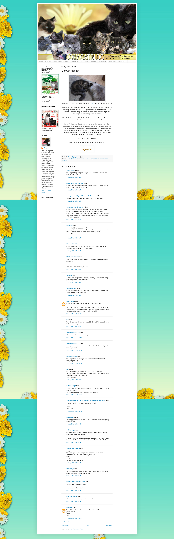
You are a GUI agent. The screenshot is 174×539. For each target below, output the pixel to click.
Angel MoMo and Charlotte (74, 183)
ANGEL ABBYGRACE (73, 448)
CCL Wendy (70, 430)
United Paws (112, 61)
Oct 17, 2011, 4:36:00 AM (73, 251)
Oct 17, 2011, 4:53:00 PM (73, 442)
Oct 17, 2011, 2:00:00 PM (73, 424)
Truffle (91, 103)
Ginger (68, 158)
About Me (47, 61)
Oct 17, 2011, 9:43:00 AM (73, 326)
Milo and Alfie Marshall (73, 244)
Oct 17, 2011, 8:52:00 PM (73, 475)
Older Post (109, 526)
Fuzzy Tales (70, 301)
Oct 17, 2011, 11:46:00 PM (74, 518)
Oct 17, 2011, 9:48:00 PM (73, 501)
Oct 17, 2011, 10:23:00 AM (74, 337)
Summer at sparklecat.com (74, 207)
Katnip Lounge (71, 386)
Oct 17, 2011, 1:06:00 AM (73, 190)
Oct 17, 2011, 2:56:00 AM (73, 201)
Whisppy (69, 275)
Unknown (69, 507)
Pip (67, 369)
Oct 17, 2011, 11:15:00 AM (74, 380)
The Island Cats (71, 288)
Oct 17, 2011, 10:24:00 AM (74, 363)
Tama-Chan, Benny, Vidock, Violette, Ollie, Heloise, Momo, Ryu (86, 400)
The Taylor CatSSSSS (73, 332)
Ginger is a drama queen (77, 158)
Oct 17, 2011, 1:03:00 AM (73, 177)
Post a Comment (69, 522)
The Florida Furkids (72, 257)
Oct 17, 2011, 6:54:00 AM (73, 282)
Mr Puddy (69, 225)
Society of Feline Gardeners (60, 61)
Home (41, 61)
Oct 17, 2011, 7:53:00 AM (73, 313)
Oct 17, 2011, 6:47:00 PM (73, 463)
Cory (45, 148)
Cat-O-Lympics (122, 61)
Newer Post (65, 526)
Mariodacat (69, 417)
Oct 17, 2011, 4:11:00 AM (73, 219)
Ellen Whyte (70, 469)
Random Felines (71, 356)
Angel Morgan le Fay (90, 61)
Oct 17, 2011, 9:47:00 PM (73, 490)
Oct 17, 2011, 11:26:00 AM (74, 394)
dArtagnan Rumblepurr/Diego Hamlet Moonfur (81, 196)
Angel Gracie (102, 61)
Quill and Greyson (72, 496)
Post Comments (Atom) (76, 529)
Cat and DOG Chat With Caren (75, 481)
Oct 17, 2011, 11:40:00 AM (74, 411)
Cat (67, 319)
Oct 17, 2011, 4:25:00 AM (73, 238)
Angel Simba (70, 170)
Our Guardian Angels (76, 61)
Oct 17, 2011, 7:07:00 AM (73, 295)
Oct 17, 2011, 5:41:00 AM (73, 269)
